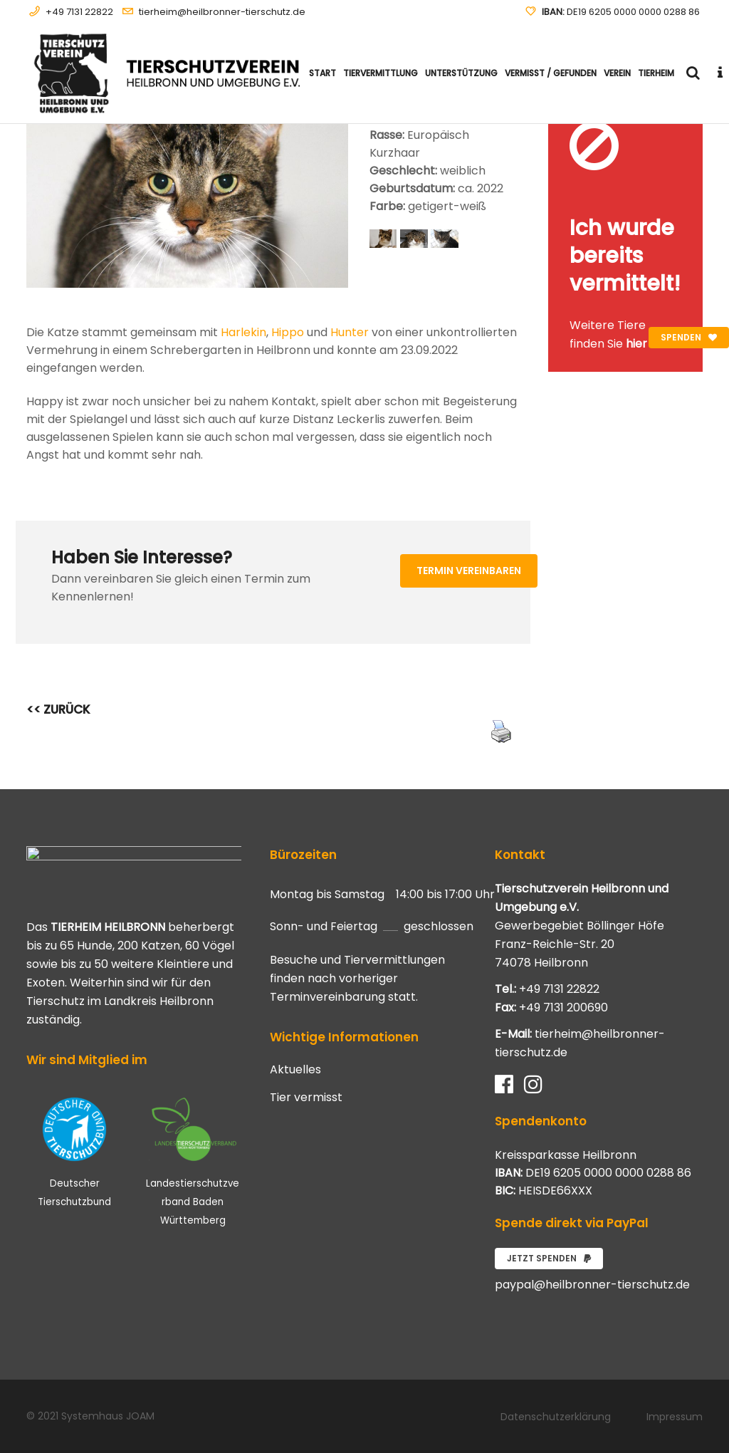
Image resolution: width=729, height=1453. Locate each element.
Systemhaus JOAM (107, 1416)
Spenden (689, 337)
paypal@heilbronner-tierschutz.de (592, 1284)
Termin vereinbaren (468, 570)
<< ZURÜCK (58, 709)
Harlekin (243, 332)
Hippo (287, 332)
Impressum (674, 1417)
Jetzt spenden (549, 1258)
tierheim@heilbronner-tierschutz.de (222, 12)
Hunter (349, 332)
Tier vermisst (306, 1097)
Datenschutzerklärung (555, 1417)
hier (636, 343)
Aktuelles (295, 1070)
